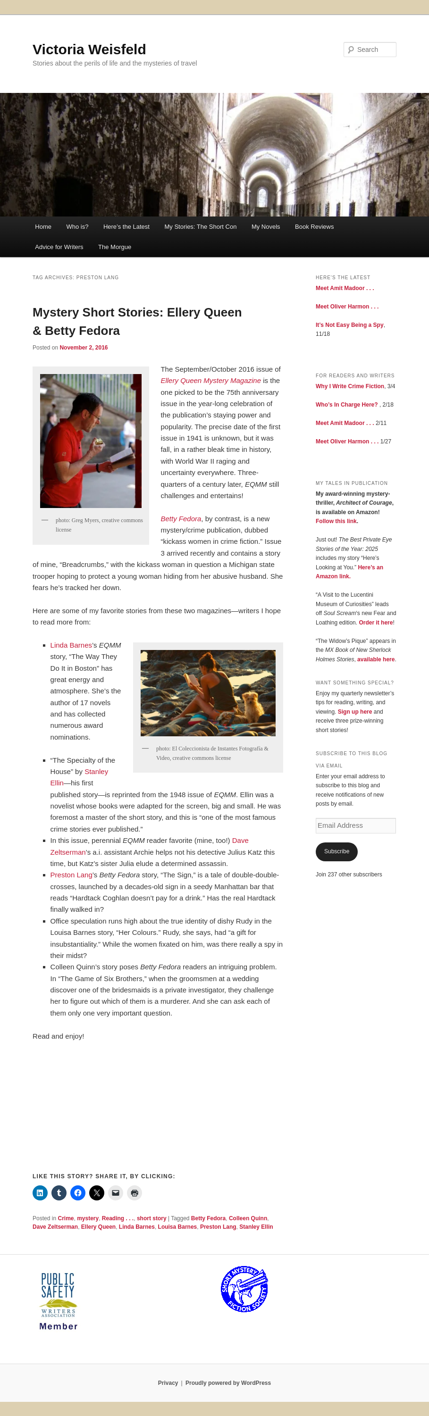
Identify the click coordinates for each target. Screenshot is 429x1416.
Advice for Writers (59, 246)
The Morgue (114, 246)
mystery (88, 1218)
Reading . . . (118, 1218)
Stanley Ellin (256, 1227)
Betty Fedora (180, 519)
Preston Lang (71, 875)
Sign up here (355, 711)
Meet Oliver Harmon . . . (347, 306)
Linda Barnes (71, 645)
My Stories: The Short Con (200, 226)
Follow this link (336, 521)
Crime (66, 1218)
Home (43, 226)
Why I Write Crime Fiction (350, 386)
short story (152, 1218)
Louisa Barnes (177, 1227)
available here (376, 659)
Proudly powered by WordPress (228, 1383)
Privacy (168, 1383)
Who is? (77, 226)
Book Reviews (314, 226)
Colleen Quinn (248, 1218)
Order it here (376, 622)
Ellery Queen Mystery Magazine (210, 380)
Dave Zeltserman (55, 1227)
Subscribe (336, 851)
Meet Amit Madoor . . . (345, 288)
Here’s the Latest (126, 226)
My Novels (266, 226)
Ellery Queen (98, 1227)
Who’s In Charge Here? (347, 404)
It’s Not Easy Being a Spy (350, 325)
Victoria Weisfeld (89, 49)
